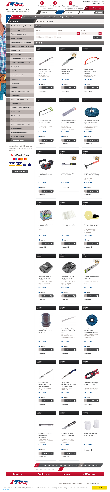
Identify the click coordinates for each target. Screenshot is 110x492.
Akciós (59, 37)
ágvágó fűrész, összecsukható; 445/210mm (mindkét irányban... (68, 384)
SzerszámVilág (95, 483)
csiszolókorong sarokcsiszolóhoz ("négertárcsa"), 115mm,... (91, 330)
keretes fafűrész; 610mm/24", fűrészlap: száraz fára (90, 71)
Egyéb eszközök (13, 50)
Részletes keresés (47, 8)
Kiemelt (51, 37)
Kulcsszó (38, 30)
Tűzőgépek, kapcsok (14, 128)
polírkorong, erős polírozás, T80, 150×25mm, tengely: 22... (91, 225)
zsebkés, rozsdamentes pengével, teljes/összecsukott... (67, 71)
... (41, 465)
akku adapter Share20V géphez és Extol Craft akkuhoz (45, 278)
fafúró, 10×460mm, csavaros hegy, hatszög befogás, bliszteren (45, 384)
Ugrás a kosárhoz (94, 8)
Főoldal (41, 21)
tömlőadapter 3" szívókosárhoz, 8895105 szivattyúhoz (45, 330)
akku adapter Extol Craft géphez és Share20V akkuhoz (67, 278)
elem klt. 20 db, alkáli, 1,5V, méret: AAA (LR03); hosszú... (46, 225)
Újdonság (42, 37)
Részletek (42, 91)
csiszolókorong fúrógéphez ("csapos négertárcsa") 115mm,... (91, 122)
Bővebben (6, 490)
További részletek (19, 171)
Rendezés (83, 30)
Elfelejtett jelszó (78, 8)
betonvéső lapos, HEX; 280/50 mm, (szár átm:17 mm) (68, 330)
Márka (60, 30)
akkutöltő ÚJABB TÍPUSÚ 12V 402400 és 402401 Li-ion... (46, 174)
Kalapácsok (12, 79)
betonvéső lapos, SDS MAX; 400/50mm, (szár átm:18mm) (45, 71)
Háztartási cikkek (13, 71)
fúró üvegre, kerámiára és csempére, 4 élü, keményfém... (45, 435)
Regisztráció (69, 8)
